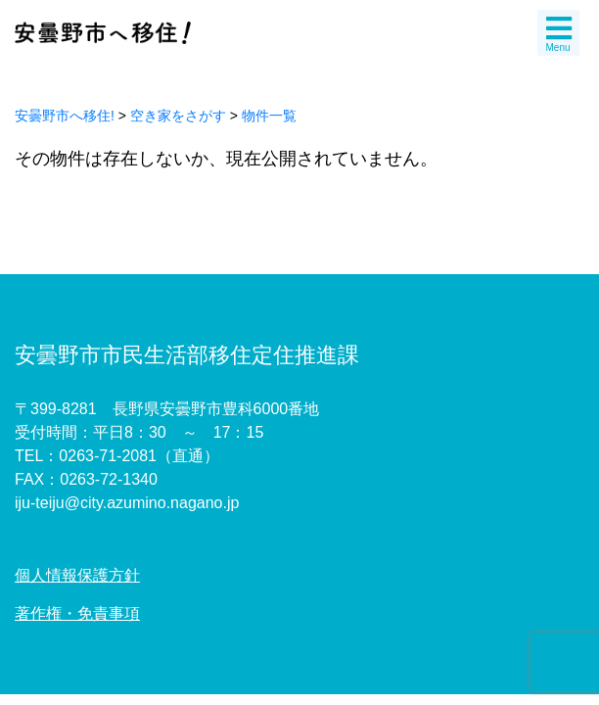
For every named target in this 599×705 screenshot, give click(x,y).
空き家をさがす (178, 115)
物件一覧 (269, 115)
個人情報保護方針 (77, 575)
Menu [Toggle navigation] (559, 33)
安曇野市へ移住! (65, 115)
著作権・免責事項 (77, 613)
